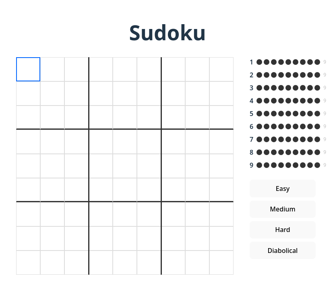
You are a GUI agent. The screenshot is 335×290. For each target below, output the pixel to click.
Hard (282, 229)
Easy (283, 188)
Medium (282, 209)
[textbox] (28, 69)
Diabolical (283, 250)
